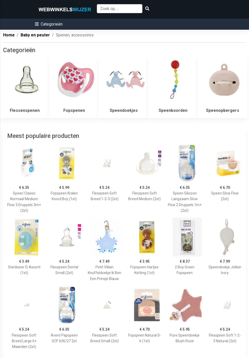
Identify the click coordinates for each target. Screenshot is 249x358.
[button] (49, 24)
